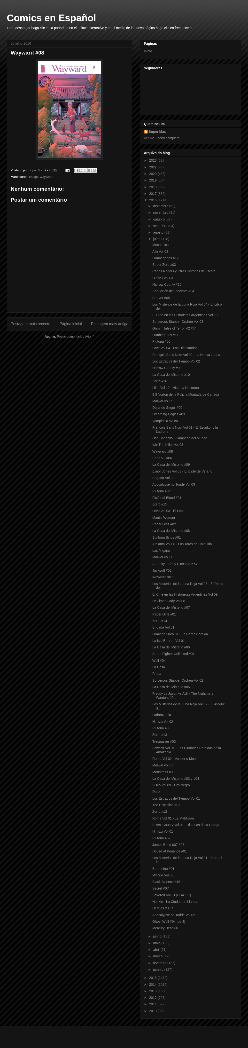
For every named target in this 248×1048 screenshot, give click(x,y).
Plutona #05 (161, 341)
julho (157, 239)
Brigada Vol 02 (163, 478)
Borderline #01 (163, 869)
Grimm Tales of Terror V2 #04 (174, 328)
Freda (156, 674)
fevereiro (160, 963)
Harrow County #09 (167, 368)
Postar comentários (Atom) (75, 336)
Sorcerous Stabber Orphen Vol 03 (177, 321)
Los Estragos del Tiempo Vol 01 (176, 798)
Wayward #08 (162, 451)
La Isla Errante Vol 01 (168, 641)
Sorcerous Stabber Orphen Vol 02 (177, 680)
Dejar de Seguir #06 (167, 408)
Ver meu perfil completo (161, 138)
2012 (153, 998)
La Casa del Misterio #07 (171, 607)
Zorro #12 (159, 811)
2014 (153, 984)
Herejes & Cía (162, 908)
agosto (158, 232)
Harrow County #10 (167, 284)
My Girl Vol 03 (162, 875)
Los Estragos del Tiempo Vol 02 (176, 361)
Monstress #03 (163, 772)
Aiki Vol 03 (160, 251)
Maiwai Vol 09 (162, 401)
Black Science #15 (166, 882)
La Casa (158, 667)
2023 (153, 160)
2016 (153, 200)
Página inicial (71, 324)
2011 (153, 1004)
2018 (153, 187)
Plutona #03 (161, 728)
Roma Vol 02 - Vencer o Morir (174, 759)
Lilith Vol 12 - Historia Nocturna (175, 388)
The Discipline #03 (166, 805)
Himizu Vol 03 (162, 278)
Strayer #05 (161, 298)
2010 (153, 1011)
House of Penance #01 (169, 851)
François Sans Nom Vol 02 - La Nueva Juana (186, 355)
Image (33, 177)
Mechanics (160, 245)
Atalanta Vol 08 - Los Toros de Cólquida (182, 544)
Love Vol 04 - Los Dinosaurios (174, 348)
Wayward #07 (162, 577)
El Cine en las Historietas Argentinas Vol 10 (184, 315)
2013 (153, 991)
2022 (153, 167)
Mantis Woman (163, 518)
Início (148, 51)
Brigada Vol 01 (163, 627)
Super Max (157, 132)
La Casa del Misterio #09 (171, 464)
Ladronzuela (161, 715)
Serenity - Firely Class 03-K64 (174, 564)
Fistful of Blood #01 (166, 498)
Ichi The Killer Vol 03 (167, 445)
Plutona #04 (161, 491)
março (158, 956)
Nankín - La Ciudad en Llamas (175, 902)
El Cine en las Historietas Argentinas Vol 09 (184, 594)
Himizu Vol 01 (162, 831)
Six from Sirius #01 (166, 537)
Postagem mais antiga (109, 324)
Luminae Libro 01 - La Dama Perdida (180, 634)
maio (157, 943)
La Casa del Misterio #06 (171, 647)
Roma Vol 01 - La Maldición (173, 818)
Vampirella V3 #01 (166, 421)
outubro (159, 219)
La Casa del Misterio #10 (171, 375)
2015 (153, 978)
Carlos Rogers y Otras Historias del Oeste (184, 271)
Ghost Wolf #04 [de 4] (168, 921)
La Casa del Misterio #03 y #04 (175, 778)
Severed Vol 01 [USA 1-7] (171, 895)
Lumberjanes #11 (165, 335)
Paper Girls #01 (164, 614)
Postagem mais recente (30, 324)
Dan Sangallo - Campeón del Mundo (179, 438)
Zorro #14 (159, 621)
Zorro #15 (159, 504)
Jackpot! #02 (161, 570)
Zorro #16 (159, 381)
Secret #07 (160, 888)
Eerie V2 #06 (162, 458)
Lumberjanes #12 (165, 258)
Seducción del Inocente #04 (173, 291)
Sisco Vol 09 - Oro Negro (171, 785)
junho (157, 936)
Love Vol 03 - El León (168, 511)
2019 (153, 180)
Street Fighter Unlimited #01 (173, 654)
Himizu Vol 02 (162, 722)
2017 (153, 194)
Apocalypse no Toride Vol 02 (173, 915)
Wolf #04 (159, 660)
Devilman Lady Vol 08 (168, 601)
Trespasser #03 (164, 741)
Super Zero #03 (164, 265)
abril (156, 950)
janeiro (158, 969)
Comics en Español (51, 18)
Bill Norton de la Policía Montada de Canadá (185, 394)
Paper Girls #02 (164, 524)
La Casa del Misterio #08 (171, 531)
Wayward (46, 177)
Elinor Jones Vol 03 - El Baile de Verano (182, 471)
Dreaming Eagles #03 (168, 414)
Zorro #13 (159, 735)
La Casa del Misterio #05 (171, 687)
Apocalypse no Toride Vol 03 (173, 484)
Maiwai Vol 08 (162, 557)
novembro (161, 212)
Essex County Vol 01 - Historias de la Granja (185, 825)
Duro (156, 792)
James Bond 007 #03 (168, 845)
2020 (153, 174)
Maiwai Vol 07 (162, 765)
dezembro (161, 206)
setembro (160, 226)
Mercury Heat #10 (165, 928)
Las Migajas (161, 550)
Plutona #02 (161, 838)
